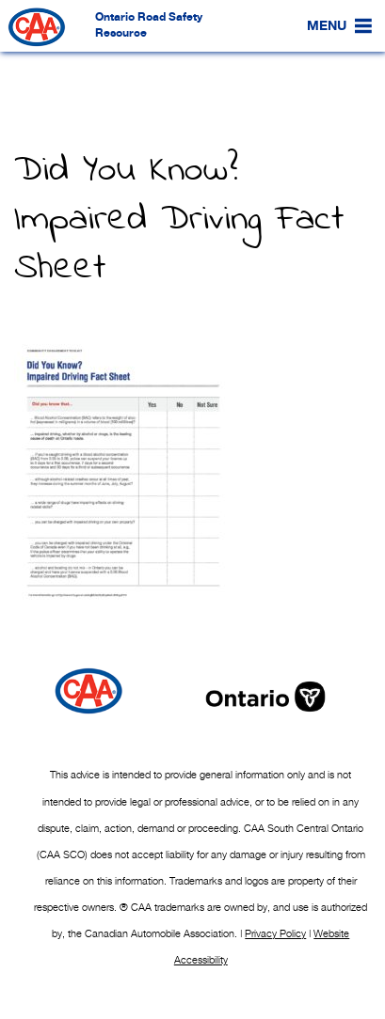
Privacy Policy (275, 933)
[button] (326, 26)
